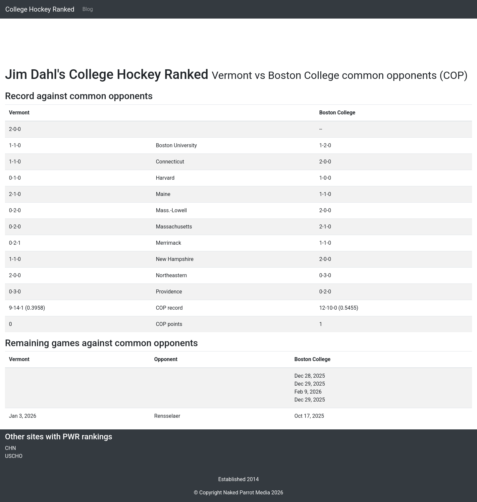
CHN (10, 448)
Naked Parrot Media (246, 492)
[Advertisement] (203, 39)
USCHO (14, 456)
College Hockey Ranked (40, 9)
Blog (87, 9)
